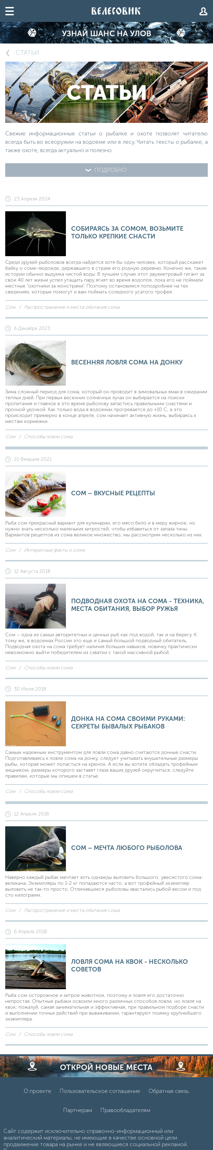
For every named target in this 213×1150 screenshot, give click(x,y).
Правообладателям (125, 1110)
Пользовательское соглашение (100, 1091)
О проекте (37, 1091)
